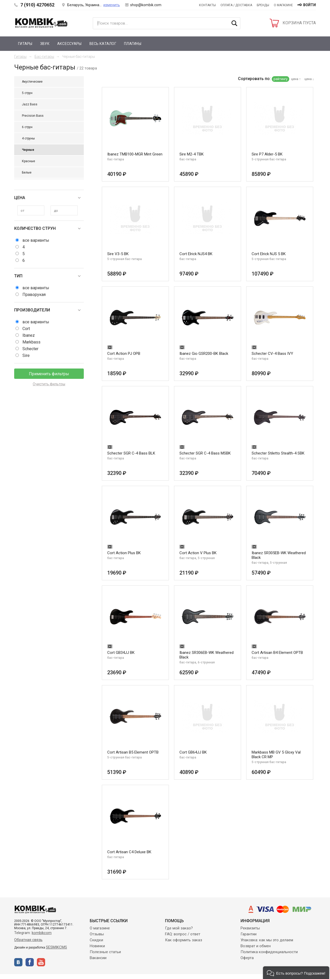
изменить (111, 5)
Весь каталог (102, 44)
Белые (26, 172)
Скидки (96, 940)
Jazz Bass (29, 104)
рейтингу (280, 79)
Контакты (207, 5)
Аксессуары (69, 44)
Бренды (263, 5)
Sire (26, 355)
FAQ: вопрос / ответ (182, 934)
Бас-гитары (44, 56)
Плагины (132, 44)
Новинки (97, 946)
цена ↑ (296, 79)
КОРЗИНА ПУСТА (299, 22)
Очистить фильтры (49, 384)
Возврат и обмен (256, 946)
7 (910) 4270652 (37, 4)
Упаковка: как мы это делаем (267, 940)
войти (309, 5)
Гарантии (249, 934)
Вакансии (98, 957)
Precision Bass (33, 116)
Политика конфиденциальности (269, 952)
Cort (26, 328)
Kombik (41, 23)
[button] (296, 972)
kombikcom (42, 932)
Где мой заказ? (179, 928)
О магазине (283, 5)
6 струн (27, 127)
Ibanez (28, 335)
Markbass (31, 342)
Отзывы (97, 934)
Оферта (247, 957)
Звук (45, 44)
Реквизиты (250, 928)
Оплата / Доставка (236, 5)
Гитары (25, 44)
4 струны (28, 138)
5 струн (27, 93)
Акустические (32, 81)
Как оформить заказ (183, 940)
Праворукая (34, 294)
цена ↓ (309, 79)
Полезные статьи (105, 952)
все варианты (35, 240)
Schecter (30, 348)
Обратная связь (28, 939)
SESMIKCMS (56, 947)
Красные (28, 161)
